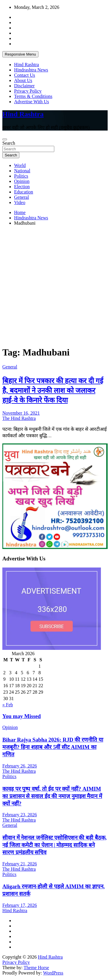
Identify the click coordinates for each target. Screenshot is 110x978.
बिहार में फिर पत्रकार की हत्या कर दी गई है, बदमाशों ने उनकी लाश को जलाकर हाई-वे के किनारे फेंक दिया (52, 390)
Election (22, 186)
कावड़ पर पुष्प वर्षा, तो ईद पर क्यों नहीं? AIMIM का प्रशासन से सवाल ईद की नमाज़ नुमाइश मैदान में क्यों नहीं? (52, 796)
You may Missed (21, 716)
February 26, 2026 (19, 765)
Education (23, 191)
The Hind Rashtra (19, 418)
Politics (21, 175)
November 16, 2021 (21, 412)
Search (8, 143)
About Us (23, 80)
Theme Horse (36, 967)
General (21, 197)
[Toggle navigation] (4, 139)
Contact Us (24, 75)
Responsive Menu (20, 54)
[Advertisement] (55, 286)
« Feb (7, 704)
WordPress (53, 972)
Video (19, 202)
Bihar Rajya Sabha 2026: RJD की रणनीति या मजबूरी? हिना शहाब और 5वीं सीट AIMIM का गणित (52, 747)
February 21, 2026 (19, 863)
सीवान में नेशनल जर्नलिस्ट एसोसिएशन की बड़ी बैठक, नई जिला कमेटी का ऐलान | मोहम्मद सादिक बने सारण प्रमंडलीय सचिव (54, 845)
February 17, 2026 (19, 905)
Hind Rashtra (26, 64)
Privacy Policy (28, 91)
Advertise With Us (31, 101)
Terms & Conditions (33, 96)
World (20, 165)
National (22, 170)
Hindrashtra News (31, 69)
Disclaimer (24, 85)
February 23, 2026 (19, 814)
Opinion (21, 181)
